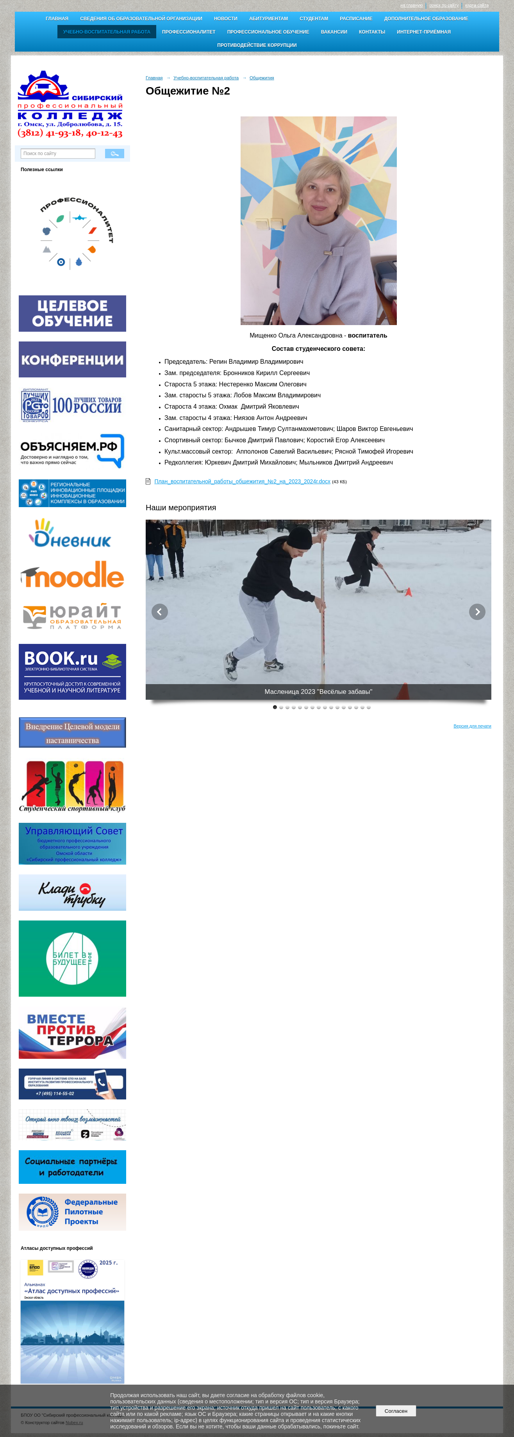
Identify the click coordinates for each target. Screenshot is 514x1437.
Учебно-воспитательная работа (106, 32)
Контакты (372, 32)
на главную (411, 5)
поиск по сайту (444, 5)
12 (344, 707)
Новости (225, 18)
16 (369, 707)
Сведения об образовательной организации (141, 18)
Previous (160, 612)
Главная (57, 18)
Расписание (356, 18)
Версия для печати (472, 726)
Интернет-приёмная (424, 32)
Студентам (314, 18)
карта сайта (477, 5)
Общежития (262, 77)
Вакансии (334, 32)
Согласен (396, 1411)
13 (350, 707)
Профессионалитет (189, 32)
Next (477, 612)
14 (356, 707)
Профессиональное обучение (268, 32)
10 (331, 707)
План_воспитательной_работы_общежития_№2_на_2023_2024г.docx (242, 481)
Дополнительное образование (426, 18)
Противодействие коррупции (256, 45)
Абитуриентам (268, 18)
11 (337, 707)
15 (362, 707)
